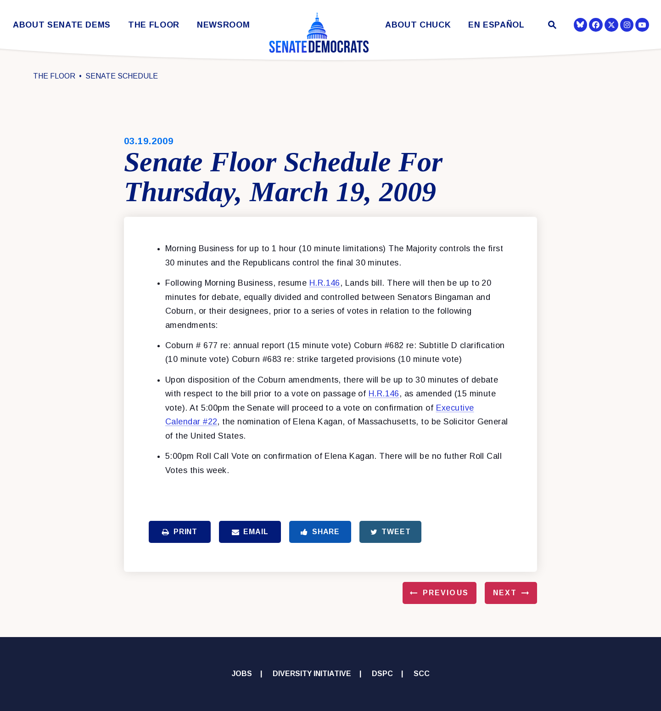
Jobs (242, 673)
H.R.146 (324, 283)
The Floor (153, 25)
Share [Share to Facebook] (320, 532)
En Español (496, 25)
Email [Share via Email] (250, 532)
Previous (446, 593)
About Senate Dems (62, 25)
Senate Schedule (121, 76)
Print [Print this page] (179, 532)
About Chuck (418, 25)
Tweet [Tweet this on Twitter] (390, 532)
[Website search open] (551, 26)
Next (505, 593)
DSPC (382, 673)
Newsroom (223, 25)
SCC (422, 673)
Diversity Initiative (312, 673)
